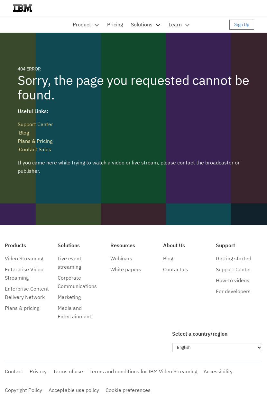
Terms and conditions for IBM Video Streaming (143, 371)
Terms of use (68, 371)
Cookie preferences (128, 390)
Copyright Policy (23, 390)
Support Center (35, 124)
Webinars (121, 258)
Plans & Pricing (35, 141)
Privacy (38, 371)
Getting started (233, 258)
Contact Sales (34, 149)
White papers (125, 269)
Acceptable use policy (74, 390)
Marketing (69, 297)
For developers (233, 291)
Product (82, 24)
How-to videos (232, 280)
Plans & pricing (22, 308)
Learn (175, 24)
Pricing (115, 24)
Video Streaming (24, 258)
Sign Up (241, 24)
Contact (14, 371)
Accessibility (218, 371)
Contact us (175, 269)
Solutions (141, 24)
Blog (23, 132)
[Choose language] (217, 347)
